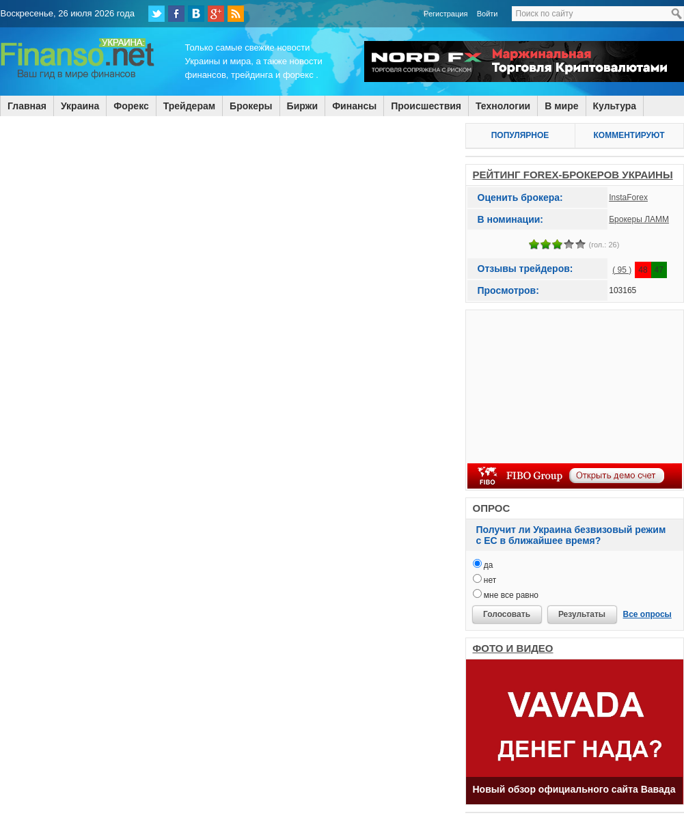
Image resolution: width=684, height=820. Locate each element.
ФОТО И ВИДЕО (513, 648)
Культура (615, 105)
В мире (561, 105)
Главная (27, 105)
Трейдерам (189, 105)
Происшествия (426, 105)
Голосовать (506, 614)
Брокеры (251, 105)
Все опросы (647, 614)
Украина (80, 105)
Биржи (302, 105)
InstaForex (628, 197)
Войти (487, 14)
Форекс (130, 105)
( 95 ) (621, 270)
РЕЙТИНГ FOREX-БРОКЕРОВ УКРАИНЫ (573, 174)
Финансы (354, 105)
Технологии (503, 105)
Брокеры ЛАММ (639, 219)
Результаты (581, 614)
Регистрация (445, 14)
